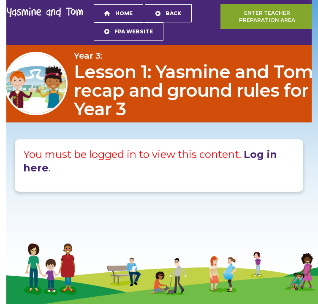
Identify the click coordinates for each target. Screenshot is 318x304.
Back (168, 13)
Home (118, 13)
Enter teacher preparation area (267, 16)
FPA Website (128, 31)
